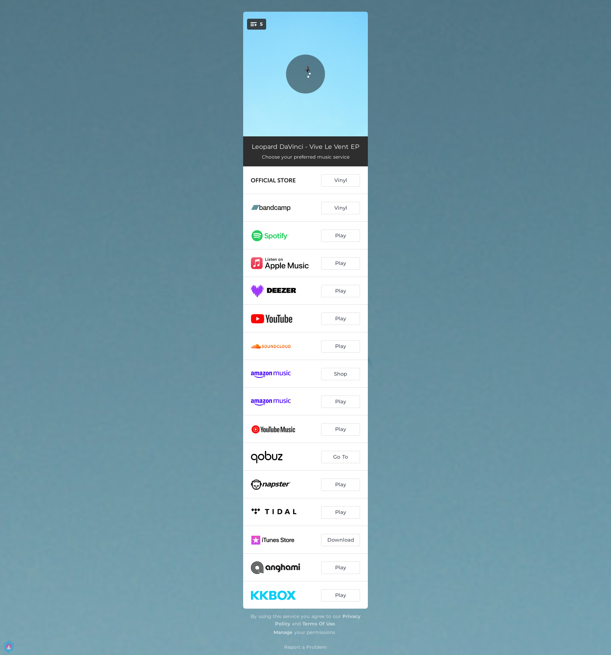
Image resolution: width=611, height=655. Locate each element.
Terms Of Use (318, 624)
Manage (283, 632)
